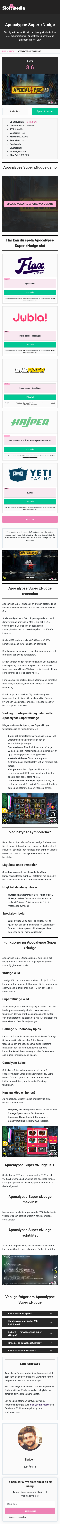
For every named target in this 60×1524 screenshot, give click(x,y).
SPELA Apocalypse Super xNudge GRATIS (30, 203)
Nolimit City (31, 122)
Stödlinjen (19, 298)
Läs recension (33, 300)
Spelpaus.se (26, 298)
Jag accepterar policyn (18, 1517)
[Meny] (56, 7)
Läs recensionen (33, 457)
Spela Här (30, 292)
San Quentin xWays (39, 1404)
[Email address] (30, 1504)
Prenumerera (30, 1511)
